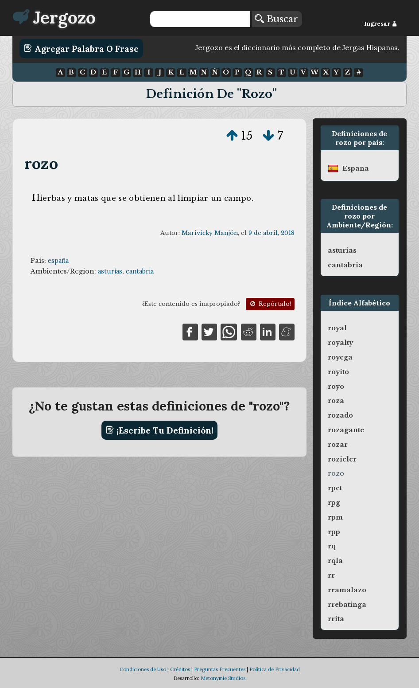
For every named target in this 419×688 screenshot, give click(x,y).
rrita (336, 619)
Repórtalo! (269, 304)
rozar (338, 445)
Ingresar (380, 23)
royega (340, 357)
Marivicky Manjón (210, 233)
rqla (335, 561)
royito (338, 372)
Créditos (180, 669)
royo (336, 387)
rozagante (346, 430)
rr (331, 575)
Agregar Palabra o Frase (81, 48)
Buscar (276, 19)
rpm (335, 517)
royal (337, 328)
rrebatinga (347, 605)
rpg (334, 503)
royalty (340, 343)
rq (332, 546)
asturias (110, 271)
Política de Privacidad (274, 669)
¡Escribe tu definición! (159, 430)
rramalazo (347, 590)
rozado (340, 415)
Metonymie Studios (223, 678)
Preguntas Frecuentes (219, 669)
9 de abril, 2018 (271, 233)
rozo (41, 163)
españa (58, 261)
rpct (335, 488)
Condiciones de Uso (143, 669)
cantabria (140, 271)
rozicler (342, 459)
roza (336, 401)
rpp (334, 532)
